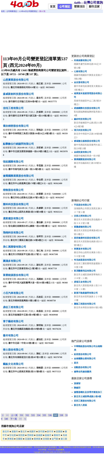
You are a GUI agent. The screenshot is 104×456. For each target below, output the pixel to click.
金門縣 (55, 439)
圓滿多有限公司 (12, 260)
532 (27, 415)
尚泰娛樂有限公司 (82, 60)
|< (3, 415)
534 (38, 415)
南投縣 (21, 435)
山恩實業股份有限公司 (16, 79)
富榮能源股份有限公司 (16, 275)
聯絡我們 (53, 450)
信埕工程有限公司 (13, 108)
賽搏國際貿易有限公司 (85, 159)
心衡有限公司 (80, 71)
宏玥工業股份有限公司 (85, 401)
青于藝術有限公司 (13, 321)
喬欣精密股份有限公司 (16, 125)
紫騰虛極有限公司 (82, 227)
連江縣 (64, 439)
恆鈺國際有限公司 (13, 161)
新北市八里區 (80, 405)
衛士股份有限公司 (13, 349)
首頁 (52, 6)
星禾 (76, 363)
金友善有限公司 (81, 82)
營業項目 (79, 6)
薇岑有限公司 (10, 335)
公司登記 (64, 6)
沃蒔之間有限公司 (82, 216)
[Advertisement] (52, 33)
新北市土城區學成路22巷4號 (87, 396)
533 (33, 415)
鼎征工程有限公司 (13, 307)
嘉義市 (48, 435)
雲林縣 (30, 435)
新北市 (6, 431)
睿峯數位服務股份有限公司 (87, 141)
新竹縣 (41, 431)
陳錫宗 (77, 388)
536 (50, 415)
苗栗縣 (59, 431)
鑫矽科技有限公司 (82, 119)
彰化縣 (12, 435)
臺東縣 (37, 439)
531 (21, 415)
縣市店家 (94, 6)
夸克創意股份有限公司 (85, 260)
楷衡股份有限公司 (13, 190)
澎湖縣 (46, 439)
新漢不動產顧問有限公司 (86, 293)
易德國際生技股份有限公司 (87, 108)
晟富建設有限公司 (13, 218)
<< (7, 415)
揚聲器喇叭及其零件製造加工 (88, 392)
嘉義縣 (39, 435)
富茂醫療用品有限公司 (85, 271)
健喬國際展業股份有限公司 (18, 175)
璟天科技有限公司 (82, 130)
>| (25, 419)
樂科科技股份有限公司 (16, 204)
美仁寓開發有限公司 (14, 246)
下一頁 (13, 419)
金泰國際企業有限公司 (85, 358)
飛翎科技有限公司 (13, 232)
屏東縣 (10, 439)
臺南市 (57, 435)
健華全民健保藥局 (82, 371)
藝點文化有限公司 (13, 364)
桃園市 (32, 431)
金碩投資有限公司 (82, 152)
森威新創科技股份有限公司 (18, 94)
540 (6, 419)
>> (20, 419)
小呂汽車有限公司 (13, 293)
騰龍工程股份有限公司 (85, 304)
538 (61, 415)
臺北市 (23, 431)
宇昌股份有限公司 (82, 205)
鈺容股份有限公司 (82, 354)
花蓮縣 (28, 439)
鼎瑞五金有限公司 (82, 282)
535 (44, 415)
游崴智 (77, 383)
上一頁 (14, 415)
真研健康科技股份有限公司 (87, 238)
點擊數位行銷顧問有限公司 (18, 143)
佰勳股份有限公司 (82, 367)
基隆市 (15, 431)
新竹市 (50, 431)
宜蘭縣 (19, 439)
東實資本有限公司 (82, 249)
